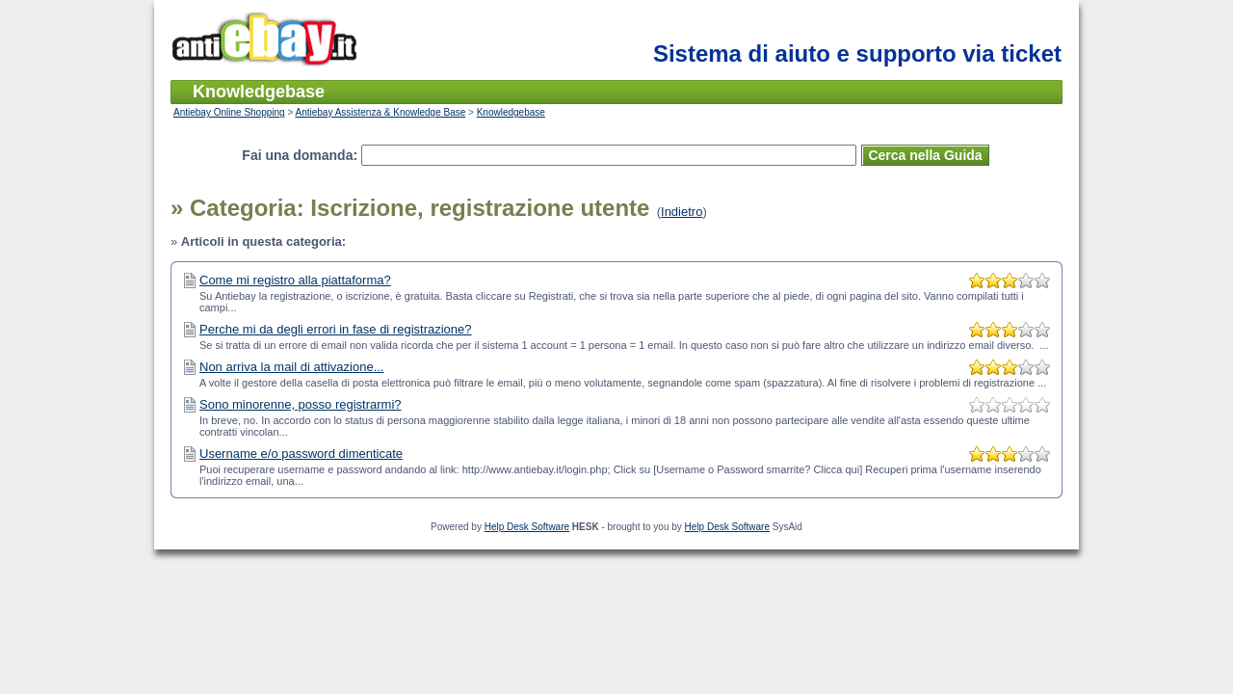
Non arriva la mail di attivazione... (291, 367)
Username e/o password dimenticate (301, 453)
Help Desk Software (527, 526)
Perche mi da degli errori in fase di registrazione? (335, 329)
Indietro (681, 211)
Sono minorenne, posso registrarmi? (300, 404)
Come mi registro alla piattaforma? (295, 280)
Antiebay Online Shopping (229, 112)
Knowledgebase (511, 112)
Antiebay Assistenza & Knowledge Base (381, 112)
